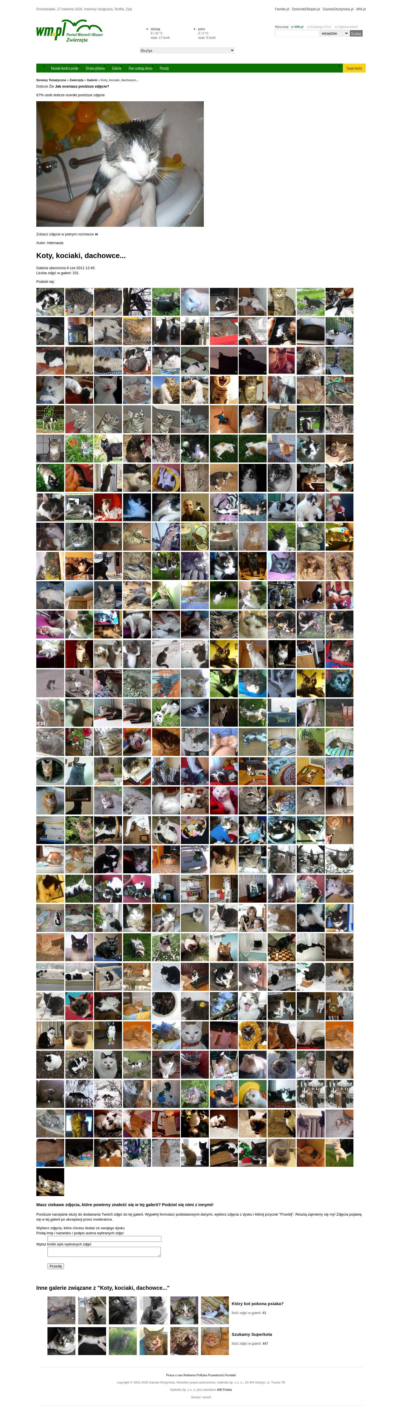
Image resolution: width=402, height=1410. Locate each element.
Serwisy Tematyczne (51, 80)
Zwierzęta (76, 80)
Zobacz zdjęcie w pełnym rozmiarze (67, 234)
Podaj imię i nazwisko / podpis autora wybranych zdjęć (80, 1233)
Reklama (189, 1376)
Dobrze (42, 86)
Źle (51, 86)
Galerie (116, 68)
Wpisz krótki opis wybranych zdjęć (63, 1244)
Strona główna (95, 68)
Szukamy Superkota (252, 1336)
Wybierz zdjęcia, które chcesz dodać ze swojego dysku (80, 1228)
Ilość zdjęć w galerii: (249, 1315)
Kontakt (230, 1376)
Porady (164, 68)
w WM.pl (297, 26)
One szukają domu (140, 68)
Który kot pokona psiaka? (258, 1305)
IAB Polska (224, 1391)
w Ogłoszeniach (346, 26)
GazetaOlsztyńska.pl (338, 9)
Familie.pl (282, 9)
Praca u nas (174, 1376)
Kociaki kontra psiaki (64, 68)
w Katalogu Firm (319, 26)
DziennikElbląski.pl (306, 9)
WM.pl (361, 9)
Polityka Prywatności (210, 1376)
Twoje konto (354, 68)
